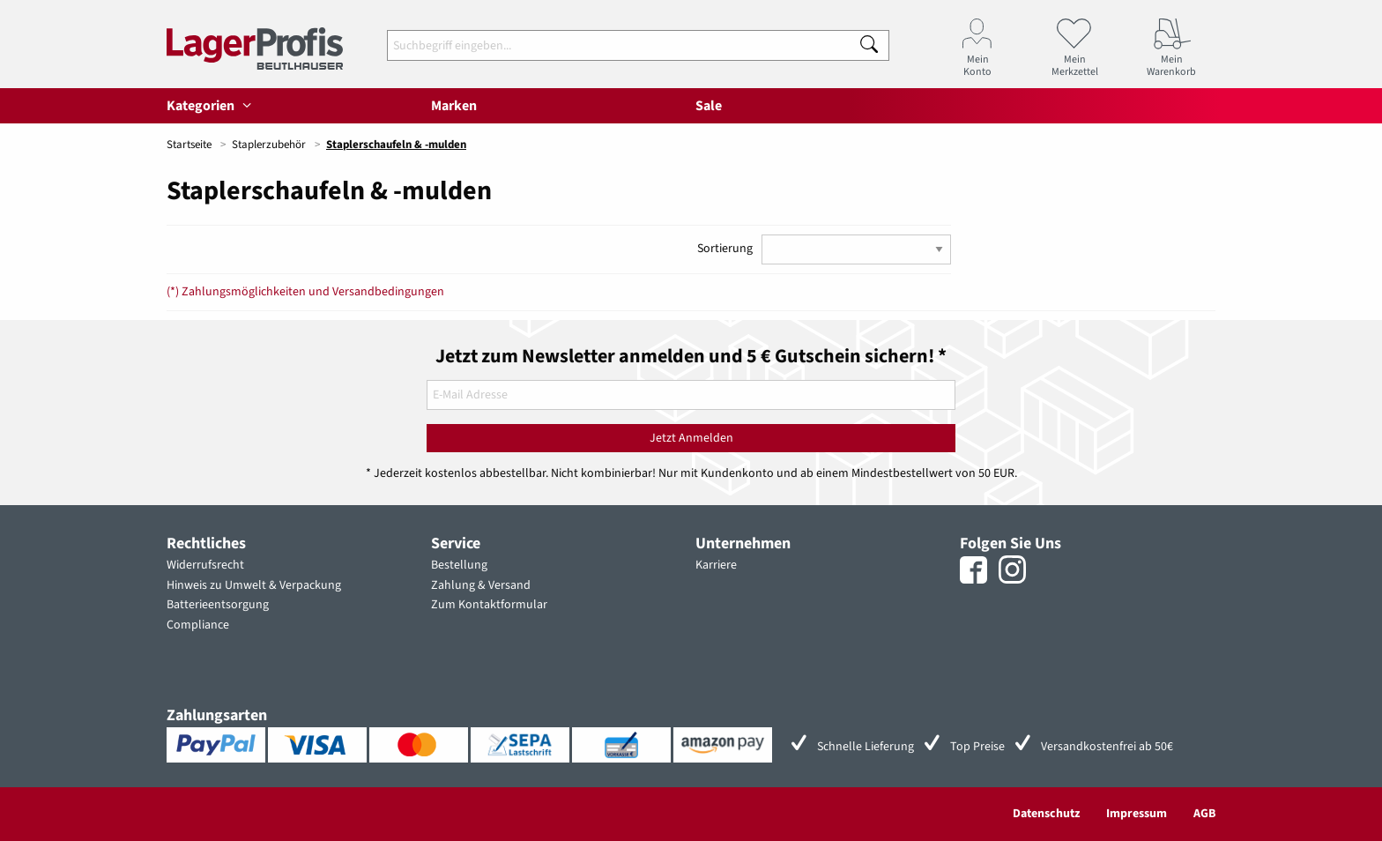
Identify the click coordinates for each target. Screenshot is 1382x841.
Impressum (1136, 813)
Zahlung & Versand (481, 585)
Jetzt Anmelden (691, 438)
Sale (708, 105)
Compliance (198, 625)
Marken (454, 105)
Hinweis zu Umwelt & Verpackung (254, 585)
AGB (1204, 813)
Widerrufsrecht (205, 565)
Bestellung (459, 565)
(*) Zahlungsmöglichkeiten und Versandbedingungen (305, 292)
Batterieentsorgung (218, 605)
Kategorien (211, 105)
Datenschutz (1046, 813)
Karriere (716, 565)
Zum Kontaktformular (489, 605)
